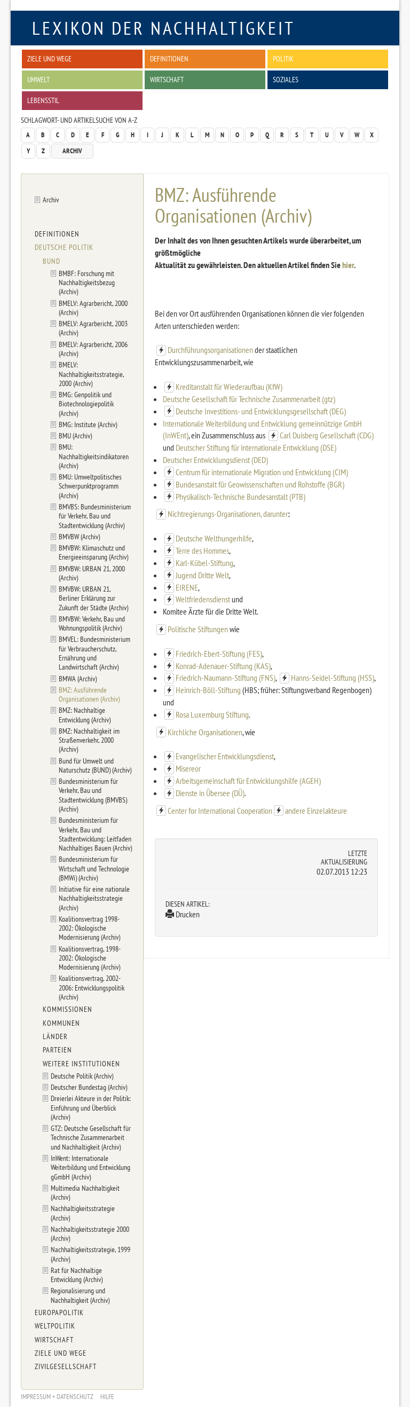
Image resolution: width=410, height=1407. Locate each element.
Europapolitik (59, 1312)
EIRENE (187, 587)
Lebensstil (43, 100)
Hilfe (107, 1396)
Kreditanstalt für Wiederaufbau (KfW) (229, 386)
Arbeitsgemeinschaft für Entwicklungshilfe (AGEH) (248, 780)
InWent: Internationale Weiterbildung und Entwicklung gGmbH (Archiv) (90, 1167)
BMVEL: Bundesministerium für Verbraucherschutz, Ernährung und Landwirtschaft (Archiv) (94, 653)
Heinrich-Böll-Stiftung (208, 690)
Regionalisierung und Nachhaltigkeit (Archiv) (80, 1294)
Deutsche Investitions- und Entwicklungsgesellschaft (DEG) (261, 411)
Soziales (285, 79)
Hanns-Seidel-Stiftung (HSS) (332, 677)
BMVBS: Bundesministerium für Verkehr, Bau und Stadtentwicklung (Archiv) (95, 515)
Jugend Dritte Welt (202, 575)
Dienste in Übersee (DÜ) (210, 793)
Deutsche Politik (64, 247)
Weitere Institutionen (81, 1063)
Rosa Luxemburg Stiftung (212, 714)
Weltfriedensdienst (203, 599)
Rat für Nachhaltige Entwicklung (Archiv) (76, 1274)
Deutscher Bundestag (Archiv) (89, 1087)
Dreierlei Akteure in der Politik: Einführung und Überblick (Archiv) (91, 1107)
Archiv (72, 150)
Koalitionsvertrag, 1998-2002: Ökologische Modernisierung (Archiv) (90, 958)
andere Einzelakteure (316, 810)
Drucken (182, 914)
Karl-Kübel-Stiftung (204, 562)
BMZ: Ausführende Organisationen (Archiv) (89, 694)
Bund (51, 261)
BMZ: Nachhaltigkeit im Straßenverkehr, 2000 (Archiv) (89, 740)
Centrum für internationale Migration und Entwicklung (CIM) (262, 472)
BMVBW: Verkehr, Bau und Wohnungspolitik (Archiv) (92, 623)
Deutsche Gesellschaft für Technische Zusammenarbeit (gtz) (249, 399)
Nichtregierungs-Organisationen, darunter (228, 513)
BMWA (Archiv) (78, 678)
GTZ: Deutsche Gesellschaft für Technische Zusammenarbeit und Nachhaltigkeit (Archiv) (91, 1137)
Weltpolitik (55, 1326)
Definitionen (169, 58)
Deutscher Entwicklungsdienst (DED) (215, 459)
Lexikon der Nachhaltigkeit (163, 27)
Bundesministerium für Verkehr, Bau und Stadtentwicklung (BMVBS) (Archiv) (93, 795)
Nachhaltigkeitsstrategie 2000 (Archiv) (90, 1233)
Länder (55, 1036)
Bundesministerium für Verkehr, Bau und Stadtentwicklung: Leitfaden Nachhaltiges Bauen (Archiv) (95, 834)
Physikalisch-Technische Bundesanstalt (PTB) (240, 496)
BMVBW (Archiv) (79, 536)
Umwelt (38, 79)
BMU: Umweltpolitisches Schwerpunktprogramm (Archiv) (90, 485)
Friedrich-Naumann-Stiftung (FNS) (225, 677)
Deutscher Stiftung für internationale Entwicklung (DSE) (256, 447)
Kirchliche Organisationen (205, 732)
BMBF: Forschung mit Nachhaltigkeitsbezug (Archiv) (87, 282)
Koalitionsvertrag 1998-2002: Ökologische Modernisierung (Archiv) (89, 928)
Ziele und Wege (49, 58)
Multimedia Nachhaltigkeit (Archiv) (85, 1192)
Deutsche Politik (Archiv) (82, 1076)
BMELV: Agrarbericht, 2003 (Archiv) (93, 327)
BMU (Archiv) (75, 435)
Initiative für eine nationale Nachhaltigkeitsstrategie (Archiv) (94, 898)
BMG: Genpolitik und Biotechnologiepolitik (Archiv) (86, 403)
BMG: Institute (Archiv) (88, 424)
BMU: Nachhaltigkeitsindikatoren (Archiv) (94, 456)
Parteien (57, 1050)
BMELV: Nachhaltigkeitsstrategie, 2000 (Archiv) (91, 373)
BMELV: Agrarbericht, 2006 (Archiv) (93, 348)
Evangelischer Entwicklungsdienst (225, 756)
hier (348, 265)
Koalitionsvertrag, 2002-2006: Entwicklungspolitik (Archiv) (91, 987)
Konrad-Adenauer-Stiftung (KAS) (223, 666)
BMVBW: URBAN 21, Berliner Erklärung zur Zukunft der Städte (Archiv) (93, 598)
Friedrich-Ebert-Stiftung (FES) (219, 653)
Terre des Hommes (202, 550)
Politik (283, 58)
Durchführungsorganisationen (211, 349)
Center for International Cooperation (220, 810)
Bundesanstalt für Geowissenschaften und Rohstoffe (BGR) (260, 484)
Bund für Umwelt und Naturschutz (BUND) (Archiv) (95, 765)
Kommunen (61, 1023)
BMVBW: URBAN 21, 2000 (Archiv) (92, 573)
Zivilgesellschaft (66, 1366)
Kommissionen (67, 1009)
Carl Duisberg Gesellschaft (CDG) (327, 435)
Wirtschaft (167, 79)
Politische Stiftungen (199, 629)
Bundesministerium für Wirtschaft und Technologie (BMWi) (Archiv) (94, 868)
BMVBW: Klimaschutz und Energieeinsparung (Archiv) (93, 552)
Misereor (188, 768)
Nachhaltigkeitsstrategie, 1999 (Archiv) (90, 1253)
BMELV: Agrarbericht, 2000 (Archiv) (93, 307)
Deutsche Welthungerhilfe (214, 538)
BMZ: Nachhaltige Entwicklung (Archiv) (85, 714)
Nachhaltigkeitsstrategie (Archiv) (83, 1212)
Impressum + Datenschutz (57, 1396)
